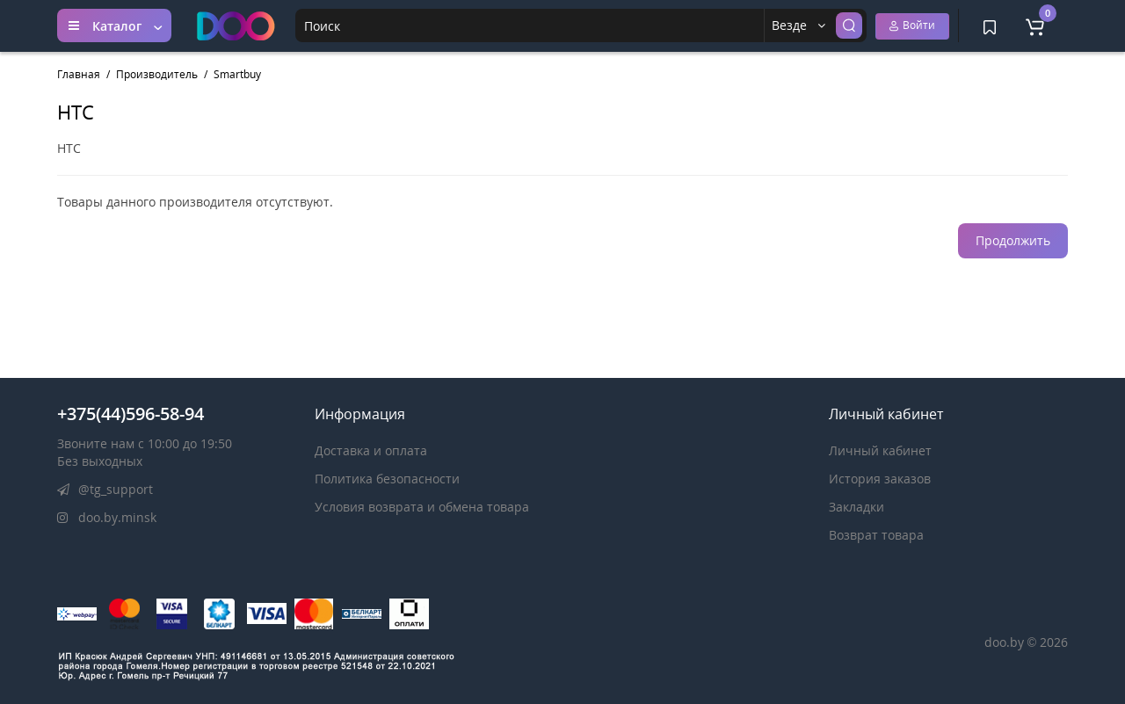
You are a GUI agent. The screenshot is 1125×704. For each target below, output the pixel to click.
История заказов (880, 478)
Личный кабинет (880, 450)
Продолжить (1013, 240)
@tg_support (105, 489)
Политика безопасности (387, 478)
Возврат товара (876, 534)
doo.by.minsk (106, 517)
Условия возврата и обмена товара (422, 506)
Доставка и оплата (371, 450)
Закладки (856, 506)
